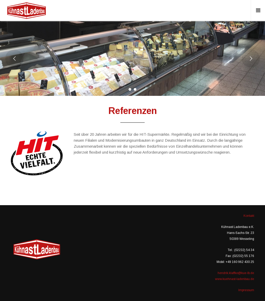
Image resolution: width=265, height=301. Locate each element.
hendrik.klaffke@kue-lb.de (236, 273)
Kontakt (249, 216)
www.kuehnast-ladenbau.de (234, 279)
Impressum (246, 290)
